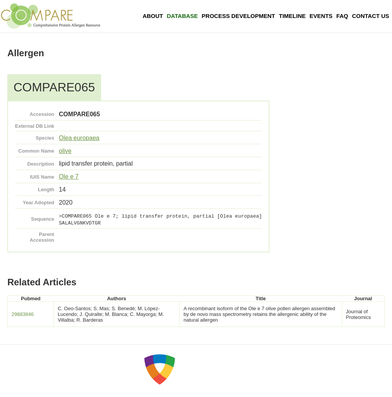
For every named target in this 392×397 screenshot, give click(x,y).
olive (65, 151)
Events (321, 16)
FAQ (342, 16)
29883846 (22, 314)
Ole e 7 (69, 176)
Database (182, 16)
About (152, 16)
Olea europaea (79, 138)
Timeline (292, 16)
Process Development (238, 16)
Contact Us (370, 16)
